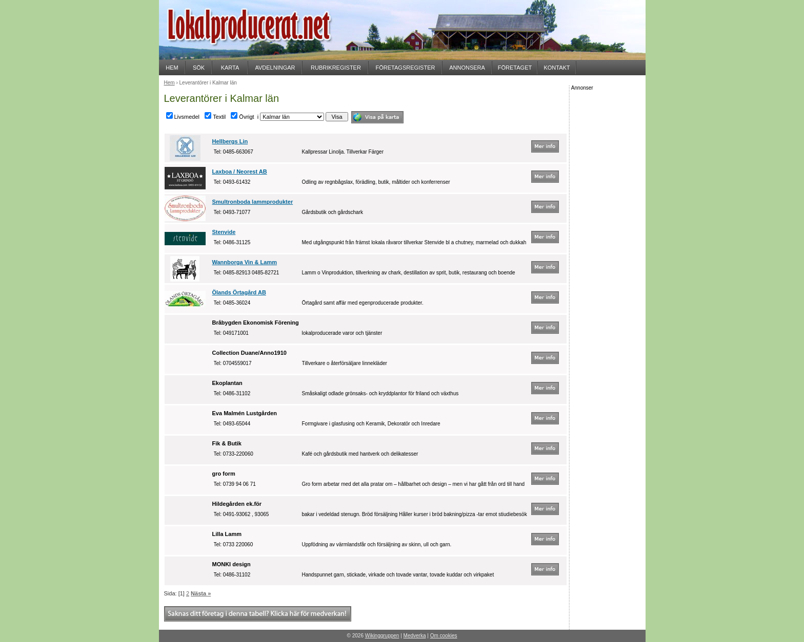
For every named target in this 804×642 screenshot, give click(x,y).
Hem (169, 82)
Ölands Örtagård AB (239, 292)
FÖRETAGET (515, 68)
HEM (172, 68)
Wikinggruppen (382, 635)
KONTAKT (557, 68)
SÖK (199, 68)
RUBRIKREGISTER (336, 68)
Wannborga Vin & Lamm (244, 262)
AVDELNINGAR (275, 68)
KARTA (230, 68)
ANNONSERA (467, 68)
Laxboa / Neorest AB (239, 171)
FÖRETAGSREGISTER (405, 68)
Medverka (415, 635)
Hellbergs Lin (230, 141)
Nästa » (201, 593)
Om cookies (443, 635)
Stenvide (224, 232)
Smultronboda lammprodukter (252, 202)
